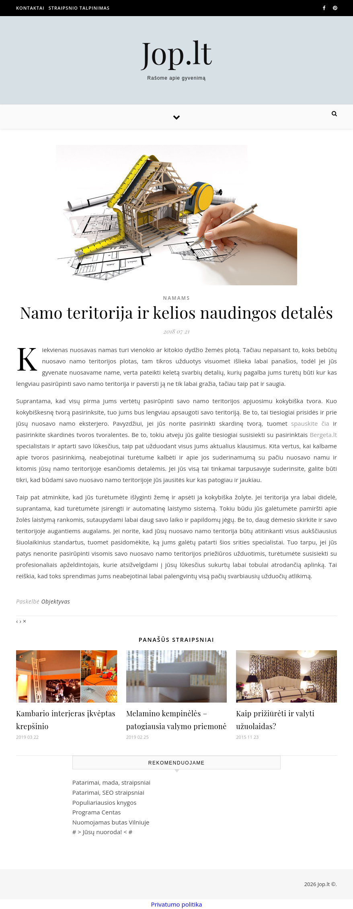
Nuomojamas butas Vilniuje (111, 822)
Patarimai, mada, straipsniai (111, 782)
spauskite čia (310, 423)
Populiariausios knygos (104, 802)
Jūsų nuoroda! (102, 832)
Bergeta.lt (323, 435)
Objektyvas (55, 601)
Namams (176, 298)
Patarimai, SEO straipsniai (108, 792)
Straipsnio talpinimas (79, 8)
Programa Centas (96, 812)
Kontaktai (30, 8)
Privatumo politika (176, 904)
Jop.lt (177, 52)
